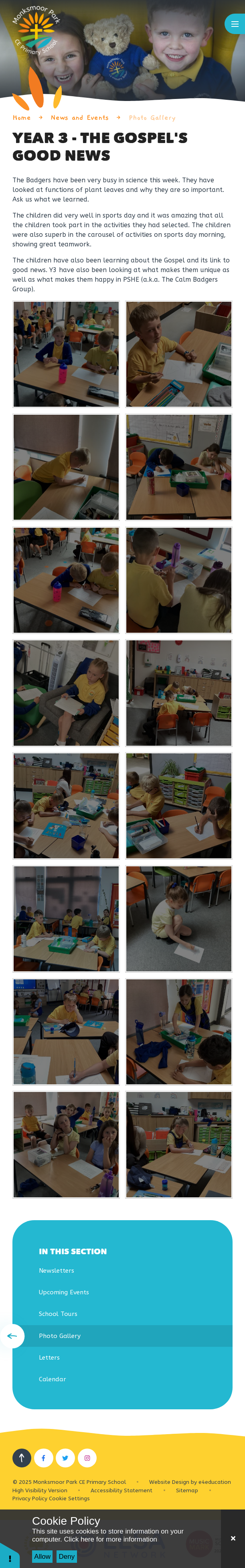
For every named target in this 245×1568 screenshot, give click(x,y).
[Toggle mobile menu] (235, 24)
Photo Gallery (152, 117)
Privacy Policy (29, 1498)
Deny (67, 1556)
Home (21, 117)
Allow (42, 1556)
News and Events (80, 117)
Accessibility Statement (121, 1490)
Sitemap (187, 1490)
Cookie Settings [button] (69, 1498)
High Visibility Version (39, 1490)
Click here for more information (110, 1539)
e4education (214, 1482)
